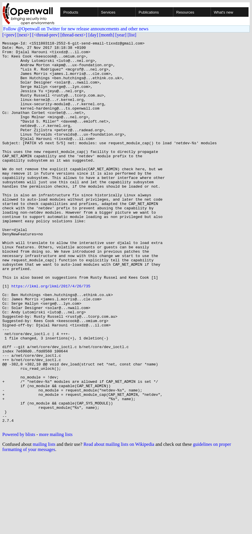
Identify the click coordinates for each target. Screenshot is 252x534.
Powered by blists (18, 511)
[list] (132, 34)
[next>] (24, 34)
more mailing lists (56, 511)
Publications (149, 12)
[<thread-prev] (45, 34)
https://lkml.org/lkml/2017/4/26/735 (50, 335)
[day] (93, 34)
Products (70, 12)
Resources (185, 12)
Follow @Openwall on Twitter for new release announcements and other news (75, 28)
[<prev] (9, 34)
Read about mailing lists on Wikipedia (118, 521)
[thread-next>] (73, 34)
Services (108, 12)
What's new (223, 12)
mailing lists (44, 521)
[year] (120, 34)
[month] (106, 34)
